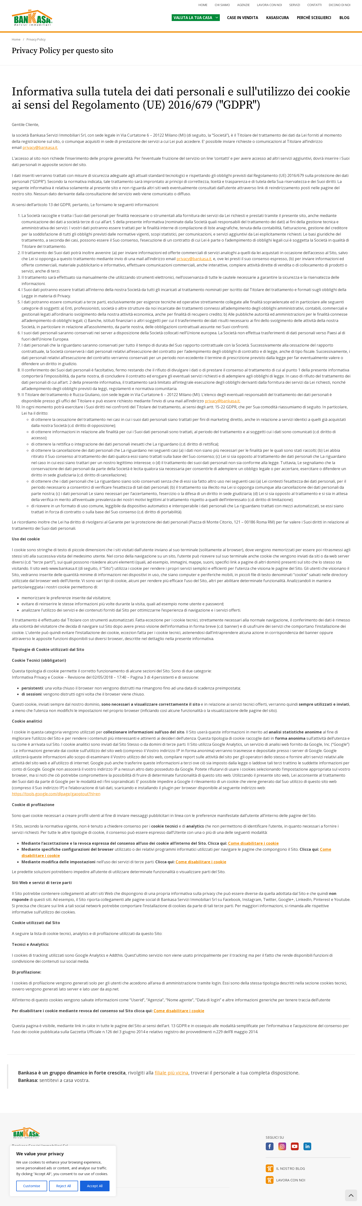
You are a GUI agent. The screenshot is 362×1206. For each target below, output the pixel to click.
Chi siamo (222, 5)
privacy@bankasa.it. (40, 147)
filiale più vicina (171, 1072)
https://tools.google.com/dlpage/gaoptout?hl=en (56, 793)
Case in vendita (242, 17)
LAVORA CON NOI (290, 1180)
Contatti (314, 5)
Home (203, 5)
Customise (31, 1186)
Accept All (95, 1186)
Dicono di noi (339, 5)
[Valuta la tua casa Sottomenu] (216, 17)
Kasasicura (277, 17)
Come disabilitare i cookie (253, 843)
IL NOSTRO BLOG (290, 1168)
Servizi (294, 5)
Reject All (63, 1186)
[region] (63, 1171)
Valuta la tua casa (193, 17)
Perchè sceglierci (314, 17)
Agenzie (243, 5)
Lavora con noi (269, 5)
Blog (344, 17)
